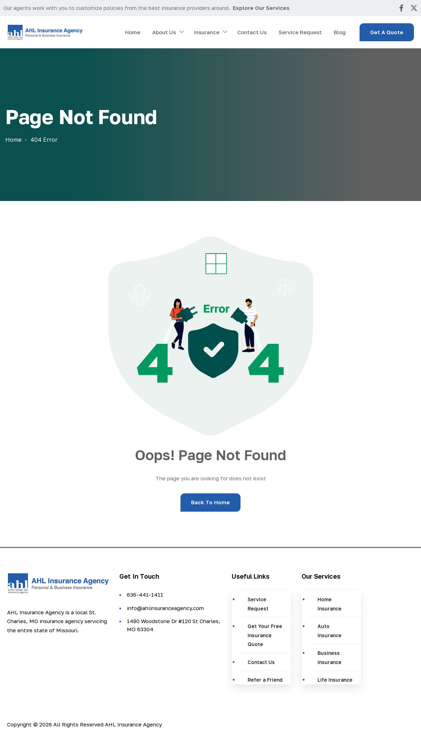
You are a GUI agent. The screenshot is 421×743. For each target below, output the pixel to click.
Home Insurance (330, 603)
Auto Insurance (330, 630)
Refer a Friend (265, 680)
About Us (168, 32)
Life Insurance (335, 680)
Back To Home (210, 502)
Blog (340, 32)
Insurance (210, 32)
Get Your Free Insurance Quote (265, 635)
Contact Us (252, 32)
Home (132, 32)
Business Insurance (330, 657)
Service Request (300, 32)
